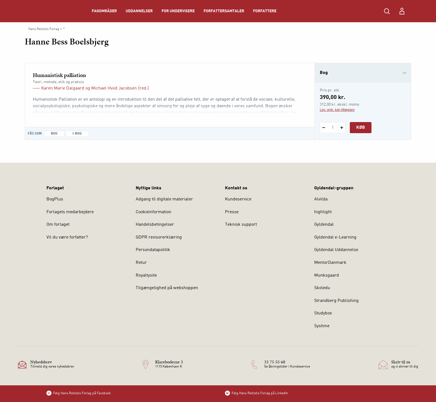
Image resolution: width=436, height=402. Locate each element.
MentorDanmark (330, 262)
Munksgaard (326, 275)
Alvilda (321, 199)
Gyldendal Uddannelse (336, 250)
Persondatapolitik (153, 250)
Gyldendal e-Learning (335, 237)
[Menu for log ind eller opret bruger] (402, 11)
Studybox (323, 313)
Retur (141, 262)
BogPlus (54, 199)
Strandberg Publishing (336, 301)
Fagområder (104, 11)
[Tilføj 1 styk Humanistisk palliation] (341, 127)
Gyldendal (324, 224)
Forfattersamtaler (224, 11)
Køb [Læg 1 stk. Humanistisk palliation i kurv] (360, 127)
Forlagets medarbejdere (70, 212)
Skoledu (322, 288)
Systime (322, 326)
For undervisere (178, 11)
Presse (232, 212)
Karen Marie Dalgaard (62, 88)
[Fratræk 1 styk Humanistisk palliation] (323, 127)
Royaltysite (146, 275)
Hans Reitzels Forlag (43, 29)
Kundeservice (238, 199)
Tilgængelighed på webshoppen (167, 288)
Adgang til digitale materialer (164, 199)
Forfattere (264, 11)
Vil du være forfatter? (67, 237)
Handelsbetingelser (155, 224)
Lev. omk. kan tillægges (337, 110)
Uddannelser (139, 11)
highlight (323, 212)
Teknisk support (241, 224)
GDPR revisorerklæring (159, 237)
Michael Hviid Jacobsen (114, 88)
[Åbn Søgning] (387, 11)
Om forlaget (58, 224)
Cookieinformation (153, 212)
